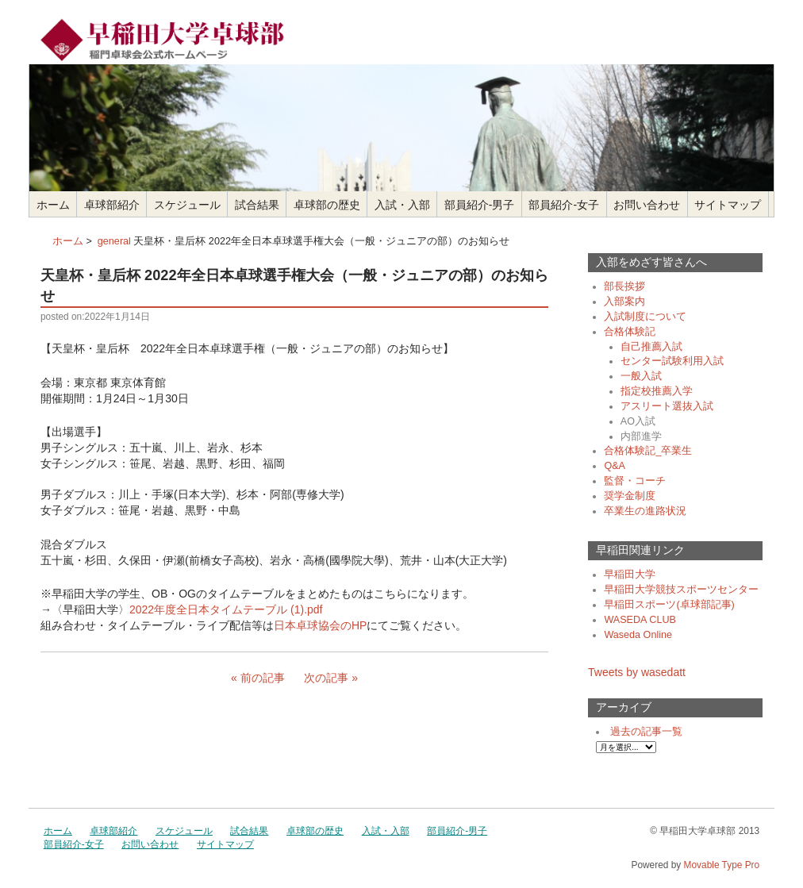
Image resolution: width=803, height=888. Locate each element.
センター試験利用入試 (672, 361)
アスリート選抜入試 (666, 406)
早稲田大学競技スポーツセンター (681, 589)
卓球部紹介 (112, 204)
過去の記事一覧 (646, 731)
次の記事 (326, 677)
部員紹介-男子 (479, 204)
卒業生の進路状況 (645, 511)
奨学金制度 (629, 496)
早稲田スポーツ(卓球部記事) (669, 604)
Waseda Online (638, 634)
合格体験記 (629, 331)
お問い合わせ (646, 204)
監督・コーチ (635, 480)
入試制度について (645, 316)
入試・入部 (402, 204)
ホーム (53, 204)
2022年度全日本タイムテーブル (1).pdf (226, 609)
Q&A (614, 465)
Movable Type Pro (722, 865)
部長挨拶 (624, 286)
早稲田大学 (629, 574)
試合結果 (257, 204)
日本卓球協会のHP (320, 625)
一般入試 (641, 376)
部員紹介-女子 (563, 204)
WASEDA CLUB (640, 619)
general (114, 241)
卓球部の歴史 (327, 204)
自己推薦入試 (651, 346)
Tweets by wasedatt (637, 672)
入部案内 (624, 301)
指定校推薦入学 (656, 391)
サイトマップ (727, 204)
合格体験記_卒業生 (648, 450)
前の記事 (262, 677)
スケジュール (187, 204)
